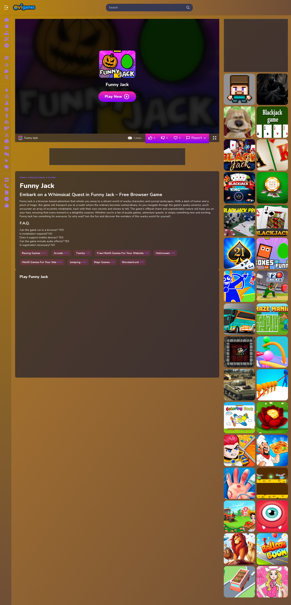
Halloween (165, 253)
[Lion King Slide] (239, 549)
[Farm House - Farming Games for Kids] (239, 516)
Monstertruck (133, 262)
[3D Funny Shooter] (239, 89)
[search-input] (146, 7)
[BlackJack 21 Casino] (272, 155)
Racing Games (37, 177)
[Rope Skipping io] (272, 384)
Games (23, 177)
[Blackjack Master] (272, 187)
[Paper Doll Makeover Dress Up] (272, 581)
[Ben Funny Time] (239, 122)
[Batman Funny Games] (272, 89)
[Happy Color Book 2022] (239, 417)
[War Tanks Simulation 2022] (239, 384)
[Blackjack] (272, 122)
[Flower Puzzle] (272, 417)
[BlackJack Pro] (239, 220)
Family (83, 253)
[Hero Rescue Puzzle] (239, 450)
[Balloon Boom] (272, 549)
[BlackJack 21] (239, 155)
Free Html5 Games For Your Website (122, 253)
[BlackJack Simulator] (272, 220)
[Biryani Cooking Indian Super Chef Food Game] (272, 450)
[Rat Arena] (272, 483)
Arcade (52, 177)
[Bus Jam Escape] (239, 581)
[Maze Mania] (272, 319)
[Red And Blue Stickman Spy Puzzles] (239, 286)
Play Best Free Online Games (24, 8)
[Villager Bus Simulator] (239, 319)
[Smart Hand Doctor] (239, 483)
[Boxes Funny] (272, 253)
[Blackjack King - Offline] (239, 187)
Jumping (78, 262)
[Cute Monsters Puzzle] (272, 516)
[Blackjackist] (239, 253)
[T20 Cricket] (272, 286)
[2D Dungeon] (239, 352)
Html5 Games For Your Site (42, 262)
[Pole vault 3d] (272, 352)
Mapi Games (104, 262)
